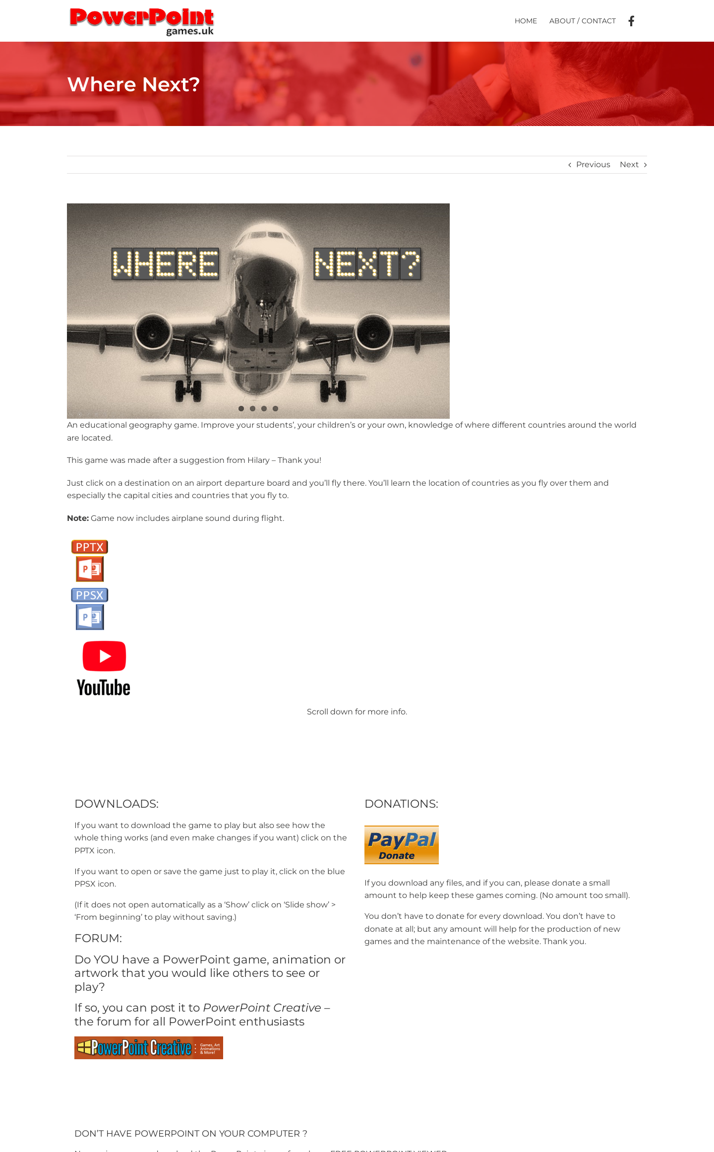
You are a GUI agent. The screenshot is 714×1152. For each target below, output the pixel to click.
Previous (593, 164)
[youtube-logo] (104, 635)
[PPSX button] (89, 586)
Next (629, 164)
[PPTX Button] (89, 538)
